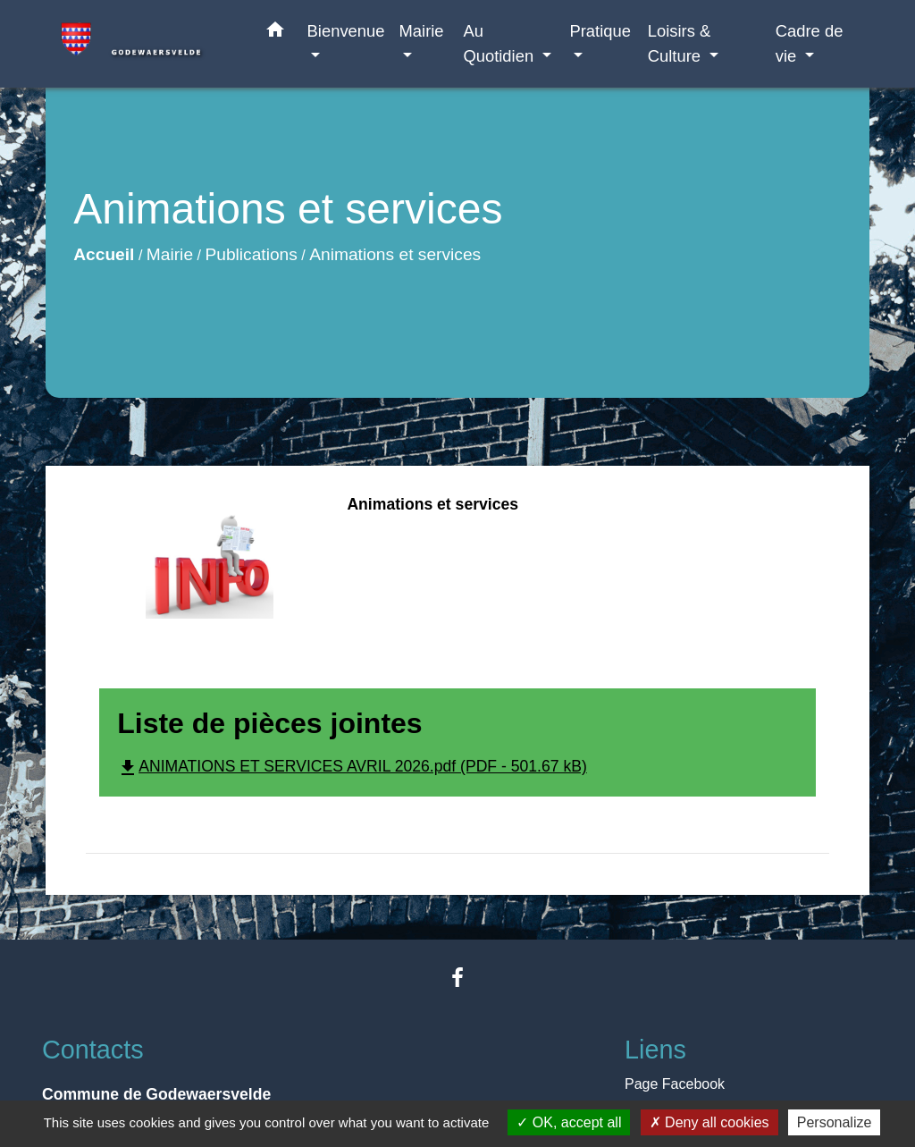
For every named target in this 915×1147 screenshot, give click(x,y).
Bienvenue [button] (346, 30)
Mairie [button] (421, 30)
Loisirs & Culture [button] (679, 43)
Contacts (93, 1049)
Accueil (103, 254)
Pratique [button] (600, 30)
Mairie (170, 254)
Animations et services (395, 254)
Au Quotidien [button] (500, 43)
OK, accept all (568, 1122)
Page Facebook (675, 1084)
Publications (251, 254)
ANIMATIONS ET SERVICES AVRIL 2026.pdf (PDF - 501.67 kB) (352, 766)
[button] (275, 33)
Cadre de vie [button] (810, 43)
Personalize (834, 1122)
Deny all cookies (709, 1122)
